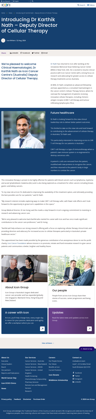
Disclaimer (27, 399)
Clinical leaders (6, 364)
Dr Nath (54, 64)
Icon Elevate (54, 375)
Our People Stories (55, 361)
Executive (4, 361)
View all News (48, 343)
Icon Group (90, 399)
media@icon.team (78, 361)
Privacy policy (6, 399)
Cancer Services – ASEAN (33, 367)
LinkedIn (76, 382)
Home (3, 13)
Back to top (86, 349)
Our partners (6, 370)
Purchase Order (39, 399)
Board (3, 367)
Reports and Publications (10, 373)
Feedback (17, 399)
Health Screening (31, 376)
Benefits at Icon (54, 367)
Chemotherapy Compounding (35, 379)
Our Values (53, 364)
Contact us (76, 358)
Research (28, 391)
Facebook (77, 373)
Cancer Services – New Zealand (36, 364)
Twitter (76, 376)
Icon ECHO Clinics (8, 383)
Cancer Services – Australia (34, 361)
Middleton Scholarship (58, 380)
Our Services (30, 358)
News (10, 13)
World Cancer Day (8, 378)
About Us (5, 358)
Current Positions (55, 370)
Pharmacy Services (31, 382)
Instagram (77, 379)
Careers (52, 358)
